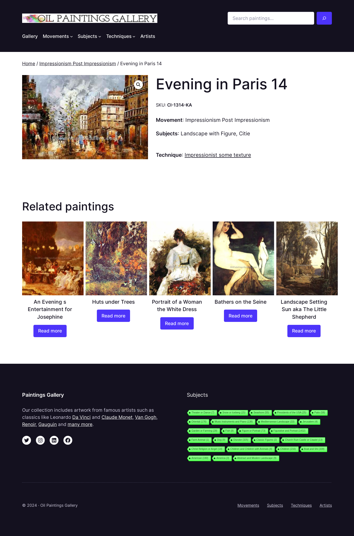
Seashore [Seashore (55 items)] (261, 412)
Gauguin (47, 424)
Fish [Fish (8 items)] (229, 430)
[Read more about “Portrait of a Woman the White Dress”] (176, 323)
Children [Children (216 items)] (288, 449)
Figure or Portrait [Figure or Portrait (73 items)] (254, 430)
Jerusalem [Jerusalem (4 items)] (310, 421)
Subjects (275, 505)
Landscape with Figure (208, 133)
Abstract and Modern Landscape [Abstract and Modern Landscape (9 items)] (257, 458)
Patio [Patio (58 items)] (319, 412)
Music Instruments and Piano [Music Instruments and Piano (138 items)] (234, 421)
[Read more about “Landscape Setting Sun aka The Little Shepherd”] (304, 331)
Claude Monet (117, 417)
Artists (326, 505)
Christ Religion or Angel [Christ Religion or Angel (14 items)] (207, 449)
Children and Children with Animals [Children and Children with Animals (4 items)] (251, 449)
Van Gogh (145, 417)
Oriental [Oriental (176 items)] (199, 421)
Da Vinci (81, 417)
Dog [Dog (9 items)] (221, 440)
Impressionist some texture (218, 155)
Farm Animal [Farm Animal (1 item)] (200, 440)
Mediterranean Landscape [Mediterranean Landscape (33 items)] (278, 421)
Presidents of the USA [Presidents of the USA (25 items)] (291, 412)
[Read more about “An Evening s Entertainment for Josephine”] (50, 331)
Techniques (301, 505)
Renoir (29, 424)
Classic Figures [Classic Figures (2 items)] (266, 440)
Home (28, 63)
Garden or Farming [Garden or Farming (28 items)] (204, 430)
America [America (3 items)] (222, 458)
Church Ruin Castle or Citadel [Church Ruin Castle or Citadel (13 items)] (304, 440)
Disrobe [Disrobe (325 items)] (240, 440)
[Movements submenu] (71, 36)
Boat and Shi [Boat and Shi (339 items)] (314, 449)
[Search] (324, 18)
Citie (244, 133)
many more (80, 424)
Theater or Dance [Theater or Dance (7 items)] (203, 412)
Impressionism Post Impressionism (77, 63)
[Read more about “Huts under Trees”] (113, 316)
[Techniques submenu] (134, 36)
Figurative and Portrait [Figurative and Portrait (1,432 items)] (290, 430)
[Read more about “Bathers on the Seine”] (240, 316)
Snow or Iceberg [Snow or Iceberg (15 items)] (233, 412)
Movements (248, 505)
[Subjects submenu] (99, 36)
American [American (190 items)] (200, 458)
